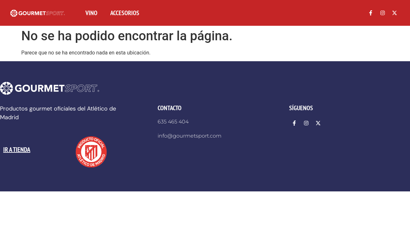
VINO (91, 13)
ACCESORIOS (124, 13)
